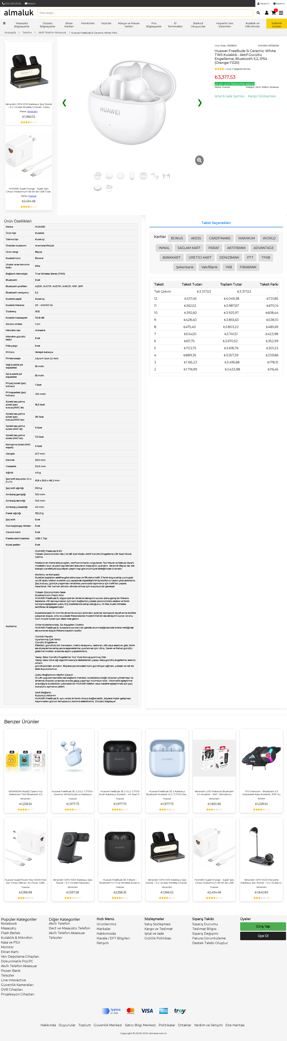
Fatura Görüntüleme (209, 938)
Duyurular (67, 1025)
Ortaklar (184, 1025)
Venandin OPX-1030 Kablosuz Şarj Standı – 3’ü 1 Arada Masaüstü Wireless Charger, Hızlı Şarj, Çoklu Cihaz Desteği (72, 881)
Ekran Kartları (69, 25)
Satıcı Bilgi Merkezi (140, 1025)
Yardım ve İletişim (208, 1025)
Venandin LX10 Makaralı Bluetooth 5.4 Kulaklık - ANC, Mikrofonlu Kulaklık (214, 793)
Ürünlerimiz (106, 924)
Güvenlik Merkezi (108, 1025)
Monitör (7, 947)
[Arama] (257, 13)
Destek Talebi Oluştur (210, 943)
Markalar (104, 929)
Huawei (32, 196)
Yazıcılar (106, 23)
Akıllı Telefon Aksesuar (19, 966)
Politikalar (167, 1025)
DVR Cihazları (12, 989)
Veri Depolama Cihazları (20, 956)
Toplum (84, 1025)
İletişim (30, 3)
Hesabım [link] (263, 3)
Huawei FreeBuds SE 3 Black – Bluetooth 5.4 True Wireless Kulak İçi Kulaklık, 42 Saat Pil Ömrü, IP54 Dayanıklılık (119, 881)
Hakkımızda (106, 933)
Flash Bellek (10, 933)
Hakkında (48, 1025)
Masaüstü (8, 928)
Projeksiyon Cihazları (17, 994)
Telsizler (7, 975)
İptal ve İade (154, 933)
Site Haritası (235, 1025)
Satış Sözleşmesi (157, 924)
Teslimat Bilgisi (204, 929)
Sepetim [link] (279, 3)
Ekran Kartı (10, 952)
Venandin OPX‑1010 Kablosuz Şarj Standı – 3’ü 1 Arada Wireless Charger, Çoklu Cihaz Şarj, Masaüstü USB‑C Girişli (29, 105)
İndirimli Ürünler (277, 25)
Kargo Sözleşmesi (262, 96)
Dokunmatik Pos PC (17, 961)
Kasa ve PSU (10, 942)
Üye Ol (263, 936)
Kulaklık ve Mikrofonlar (252, 25)
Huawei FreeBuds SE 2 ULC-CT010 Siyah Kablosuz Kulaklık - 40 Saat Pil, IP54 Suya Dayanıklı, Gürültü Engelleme (120, 793)
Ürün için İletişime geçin (235, 84)
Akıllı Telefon (59, 923)
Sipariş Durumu (205, 924)
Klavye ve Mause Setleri (129, 25)
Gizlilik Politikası (157, 938)
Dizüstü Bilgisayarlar (47, 25)
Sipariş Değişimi (205, 933)
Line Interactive (13, 980)
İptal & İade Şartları (230, 96)
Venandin (32, 111)
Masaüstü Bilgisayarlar (22, 25)
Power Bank (10, 971)
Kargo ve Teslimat (158, 929)
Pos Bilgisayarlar (154, 25)
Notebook (9, 923)
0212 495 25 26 (11, 3)
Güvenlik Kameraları (17, 985)
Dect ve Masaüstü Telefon (69, 928)
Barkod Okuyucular (198, 25)
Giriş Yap (263, 926)
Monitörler (88, 23)
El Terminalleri (175, 25)
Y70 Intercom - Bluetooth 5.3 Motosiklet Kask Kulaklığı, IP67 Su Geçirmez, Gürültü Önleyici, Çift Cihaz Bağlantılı (261, 793)
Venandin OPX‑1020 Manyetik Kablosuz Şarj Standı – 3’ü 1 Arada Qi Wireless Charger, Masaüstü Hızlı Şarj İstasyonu (261, 881)
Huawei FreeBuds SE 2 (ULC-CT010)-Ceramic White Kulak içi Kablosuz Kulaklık (73, 793)
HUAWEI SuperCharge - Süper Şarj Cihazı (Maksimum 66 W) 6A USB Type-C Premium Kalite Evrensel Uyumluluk (28, 190)
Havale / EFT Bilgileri (113, 938)
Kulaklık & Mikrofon (16, 938)
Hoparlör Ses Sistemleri (224, 25)
